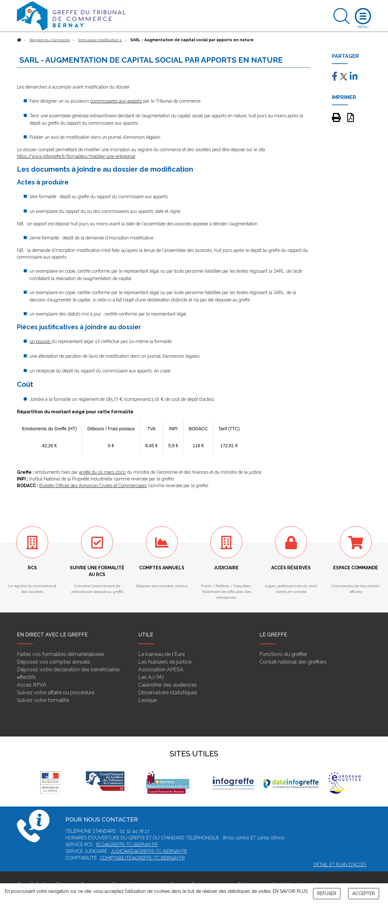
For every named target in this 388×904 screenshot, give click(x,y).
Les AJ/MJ (151, 677)
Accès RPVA (31, 685)
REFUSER (326, 893)
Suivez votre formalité (43, 700)
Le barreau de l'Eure (161, 654)
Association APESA (160, 669)
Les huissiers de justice (164, 662)
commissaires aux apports (116, 101)
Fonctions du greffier (283, 654)
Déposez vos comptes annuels (53, 662)
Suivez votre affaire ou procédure (55, 693)
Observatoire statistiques (167, 693)
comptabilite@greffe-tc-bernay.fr (142, 858)
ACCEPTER (363, 893)
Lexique (147, 700)
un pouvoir (41, 341)
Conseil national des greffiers (292, 662)
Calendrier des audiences (167, 685)
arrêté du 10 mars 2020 (102, 472)
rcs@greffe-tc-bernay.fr (127, 844)
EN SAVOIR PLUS (290, 891)
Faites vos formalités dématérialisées (60, 654)
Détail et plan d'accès (339, 864)
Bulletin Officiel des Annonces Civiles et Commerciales (93, 485)
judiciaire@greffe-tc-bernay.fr (149, 851)
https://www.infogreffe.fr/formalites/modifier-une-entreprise (76, 156)
